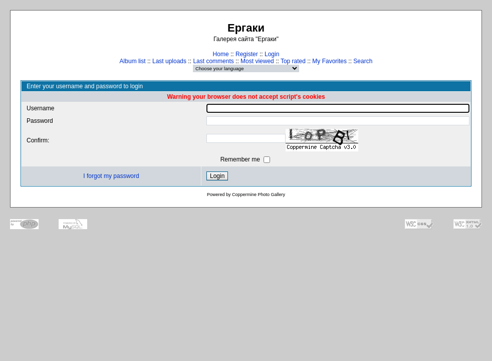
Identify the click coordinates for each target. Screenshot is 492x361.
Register (246, 54)
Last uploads (169, 61)
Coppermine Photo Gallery (258, 194)
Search (362, 61)
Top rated (293, 61)
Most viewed (257, 61)
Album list (133, 61)
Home (221, 54)
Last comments (213, 61)
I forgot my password (111, 175)
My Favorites (329, 61)
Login (272, 54)
